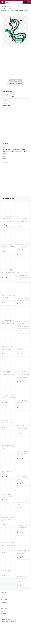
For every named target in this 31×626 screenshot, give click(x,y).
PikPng (4, 6)
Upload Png (4, 608)
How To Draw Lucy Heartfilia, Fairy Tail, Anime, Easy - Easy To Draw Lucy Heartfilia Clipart (22, 220)
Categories (4, 606)
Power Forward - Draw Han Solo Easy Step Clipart (7, 471)
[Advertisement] (15, 62)
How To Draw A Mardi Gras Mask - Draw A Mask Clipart (8, 397)
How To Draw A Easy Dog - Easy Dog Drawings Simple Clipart (8, 296)
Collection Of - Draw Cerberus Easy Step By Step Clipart (8, 422)
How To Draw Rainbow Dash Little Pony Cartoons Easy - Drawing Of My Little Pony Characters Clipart (23, 376)
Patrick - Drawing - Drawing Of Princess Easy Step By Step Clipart (8, 372)
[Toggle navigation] (28, 2)
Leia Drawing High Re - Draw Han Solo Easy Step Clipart (8, 446)
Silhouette (3, 613)
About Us (3, 592)
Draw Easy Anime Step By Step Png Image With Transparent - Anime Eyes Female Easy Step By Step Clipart (23, 247)
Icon (2, 616)
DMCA (2, 597)
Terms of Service (5, 600)
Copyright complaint (15, 83)
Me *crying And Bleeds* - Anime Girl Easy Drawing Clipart (8, 518)
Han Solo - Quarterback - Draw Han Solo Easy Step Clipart (23, 480)
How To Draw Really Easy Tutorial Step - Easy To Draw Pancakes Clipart (23, 298)
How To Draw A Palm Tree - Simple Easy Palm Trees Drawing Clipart (23, 273)
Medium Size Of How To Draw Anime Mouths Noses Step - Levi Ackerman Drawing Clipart (22, 580)
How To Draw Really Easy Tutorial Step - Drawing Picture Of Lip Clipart (23, 454)
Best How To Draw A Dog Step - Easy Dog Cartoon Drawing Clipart (23, 554)
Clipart (2, 611)
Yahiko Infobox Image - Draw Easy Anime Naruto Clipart (23, 504)
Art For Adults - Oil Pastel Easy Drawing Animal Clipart (23, 529)
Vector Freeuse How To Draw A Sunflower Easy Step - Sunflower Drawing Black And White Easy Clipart (8, 544)
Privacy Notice (5, 602)
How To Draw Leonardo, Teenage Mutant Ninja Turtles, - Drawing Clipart (8, 321)
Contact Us (4, 595)
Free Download (15, 80)
